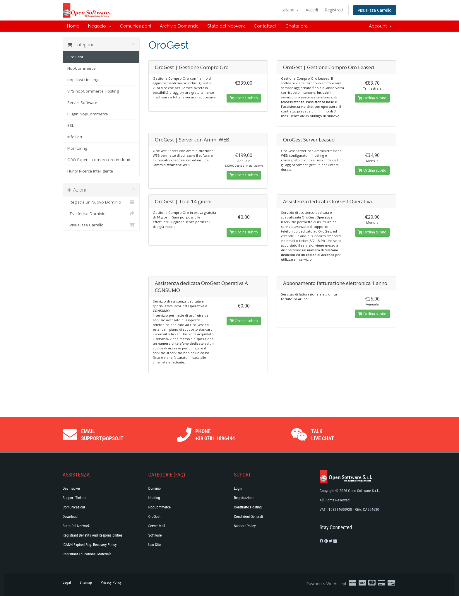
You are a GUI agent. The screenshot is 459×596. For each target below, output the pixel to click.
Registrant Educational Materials (87, 554)
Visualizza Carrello (375, 10)
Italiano (289, 10)
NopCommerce (81, 68)
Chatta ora (296, 26)
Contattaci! (265, 26)
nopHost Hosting (82, 79)
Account (380, 26)
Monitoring (77, 148)
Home (73, 26)
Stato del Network (226, 26)
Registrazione (244, 498)
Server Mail (156, 526)
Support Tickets (74, 498)
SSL (70, 125)
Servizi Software (82, 102)
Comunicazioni (135, 26)
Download (70, 516)
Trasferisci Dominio (101, 213)
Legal (67, 582)
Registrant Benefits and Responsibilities (92, 535)
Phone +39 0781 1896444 (215, 434)
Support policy (245, 526)
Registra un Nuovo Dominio (101, 202)
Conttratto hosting (248, 507)
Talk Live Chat (322, 434)
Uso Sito (154, 544)
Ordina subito (244, 97)
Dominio (154, 488)
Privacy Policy (111, 582)
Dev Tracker (71, 488)
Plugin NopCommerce (87, 114)
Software (155, 535)
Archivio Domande (179, 26)
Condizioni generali (248, 516)
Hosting (154, 498)
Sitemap (86, 582)
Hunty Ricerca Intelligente (90, 171)
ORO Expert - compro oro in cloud (98, 159)
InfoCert (74, 136)
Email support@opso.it (102, 434)
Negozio (99, 26)
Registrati (334, 10)
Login (238, 488)
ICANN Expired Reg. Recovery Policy (90, 544)
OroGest (75, 56)
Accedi (312, 10)
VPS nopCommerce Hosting (93, 91)
